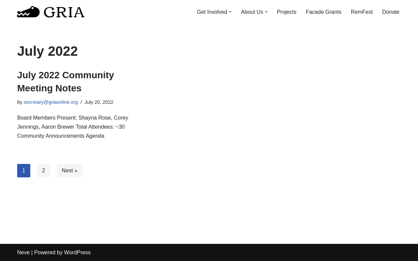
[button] (230, 11)
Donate (390, 12)
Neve (23, 252)
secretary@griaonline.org (51, 102)
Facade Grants (324, 12)
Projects (287, 12)
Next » (69, 170)
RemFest (362, 12)
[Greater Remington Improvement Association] (50, 11)
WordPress (77, 252)
